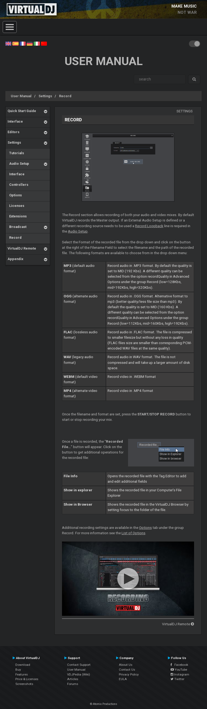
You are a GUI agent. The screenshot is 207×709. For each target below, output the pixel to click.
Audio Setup (18, 164)
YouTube (179, 669)
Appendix (15, 259)
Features (21, 674)
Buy (18, 669)
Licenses (16, 206)
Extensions (17, 216)
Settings (45, 96)
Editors (13, 132)
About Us (125, 665)
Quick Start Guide (22, 111)
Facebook (179, 665)
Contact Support (79, 665)
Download (22, 665)
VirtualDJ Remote (22, 248)
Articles (72, 679)
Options (15, 195)
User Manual (21, 96)
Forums (72, 684)
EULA (123, 679)
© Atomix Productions (103, 704)
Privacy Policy (129, 674)
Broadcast (17, 227)
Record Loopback (149, 226)
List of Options (133, 533)
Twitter (177, 679)
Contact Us (127, 669)
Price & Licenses (26, 679)
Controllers (18, 185)
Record (65, 96)
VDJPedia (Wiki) (78, 674)
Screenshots (24, 684)
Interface (15, 121)
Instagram (180, 674)
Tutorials (16, 153)
